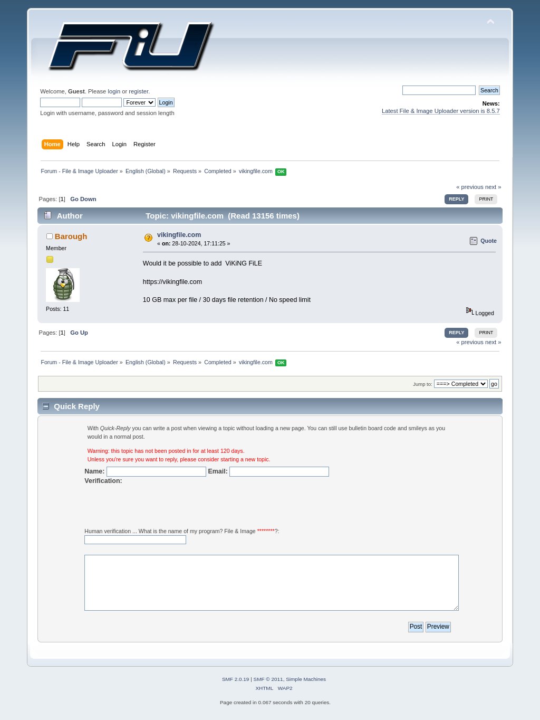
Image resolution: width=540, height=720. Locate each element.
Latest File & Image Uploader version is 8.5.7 (441, 111)
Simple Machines (306, 679)
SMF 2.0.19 (235, 679)
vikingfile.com (179, 235)
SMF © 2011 (268, 679)
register (138, 91)
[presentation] (164, 506)
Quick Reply (77, 406)
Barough (71, 236)
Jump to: (422, 384)
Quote (488, 241)
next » (493, 187)
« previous (470, 187)
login (114, 91)
